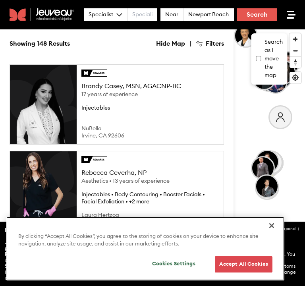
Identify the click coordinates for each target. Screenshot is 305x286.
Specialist (105, 14)
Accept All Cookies (243, 277)
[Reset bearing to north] (295, 62)
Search (257, 15)
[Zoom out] (295, 50)
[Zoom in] (295, 39)
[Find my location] (295, 77)
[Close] (271, 238)
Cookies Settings (173, 276)
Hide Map (170, 44)
